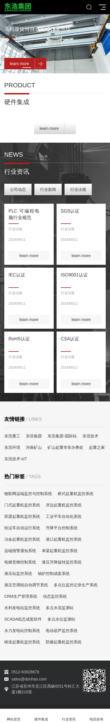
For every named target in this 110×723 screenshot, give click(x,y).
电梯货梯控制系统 (20, 562)
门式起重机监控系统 (22, 505)
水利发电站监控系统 (22, 607)
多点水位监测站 (61, 619)
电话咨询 (96, 716)
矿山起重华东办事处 (65, 447)
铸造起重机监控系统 (22, 642)
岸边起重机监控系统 (64, 505)
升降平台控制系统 (62, 528)
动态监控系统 (55, 596)
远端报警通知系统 (20, 550)
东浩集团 (34, 436)
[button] (26, 67)
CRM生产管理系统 (20, 596)
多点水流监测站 (60, 607)
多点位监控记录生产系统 (75, 585)
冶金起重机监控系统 (22, 539)
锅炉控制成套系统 (54, 573)
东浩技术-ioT (15, 459)
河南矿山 (34, 447)
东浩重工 (12, 436)
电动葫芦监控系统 (62, 630)
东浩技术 (90, 436)
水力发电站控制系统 (22, 630)
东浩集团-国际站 (62, 436)
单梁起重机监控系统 (60, 550)
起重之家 (97, 447)
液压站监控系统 (18, 573)
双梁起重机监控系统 (22, 516)
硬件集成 (41, 716)
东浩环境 (12, 447)
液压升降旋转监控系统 (62, 562)
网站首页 (14, 716)
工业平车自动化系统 (64, 516)
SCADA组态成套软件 (23, 619)
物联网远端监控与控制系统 (28, 493)
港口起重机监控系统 (64, 539)
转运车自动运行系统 (22, 528)
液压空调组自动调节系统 (26, 585)
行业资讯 (69, 716)
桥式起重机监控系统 (76, 493)
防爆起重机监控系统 (64, 642)
